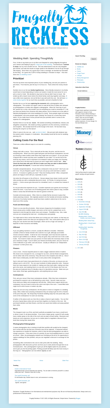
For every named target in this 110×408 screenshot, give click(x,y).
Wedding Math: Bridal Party (86, 220)
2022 (79, 189)
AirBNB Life (80, 67)
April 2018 (82, 237)
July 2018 (82, 212)
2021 (79, 192)
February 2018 (83, 242)
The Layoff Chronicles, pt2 (22, 375)
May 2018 (82, 234)
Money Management (83, 78)
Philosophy (80, 80)
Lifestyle (79, 75)
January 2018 (83, 244)
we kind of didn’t (41, 132)
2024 (79, 184)
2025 (79, 182)
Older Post (65, 360)
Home (41, 360)
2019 (79, 197)
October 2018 (83, 204)
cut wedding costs (25, 74)
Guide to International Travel (23, 369)
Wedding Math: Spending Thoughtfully (86, 227)
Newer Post (17, 360)
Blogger (78, 398)
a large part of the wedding (43, 64)
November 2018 (84, 202)
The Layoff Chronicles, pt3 (22, 380)
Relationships (81, 82)
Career (79, 71)
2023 (79, 187)
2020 (79, 194)
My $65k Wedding (84, 214)
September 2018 (84, 207)
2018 (79, 199)
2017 (79, 248)
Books (79, 69)
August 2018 (83, 209)
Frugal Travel (81, 73)
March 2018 (82, 239)
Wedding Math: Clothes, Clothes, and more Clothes (87, 217)
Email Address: (83, 91)
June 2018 (82, 232)
